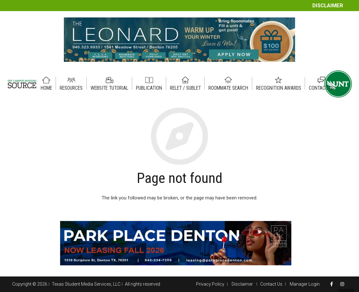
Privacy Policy (210, 284)
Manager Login (305, 284)
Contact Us (271, 284)
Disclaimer (327, 6)
